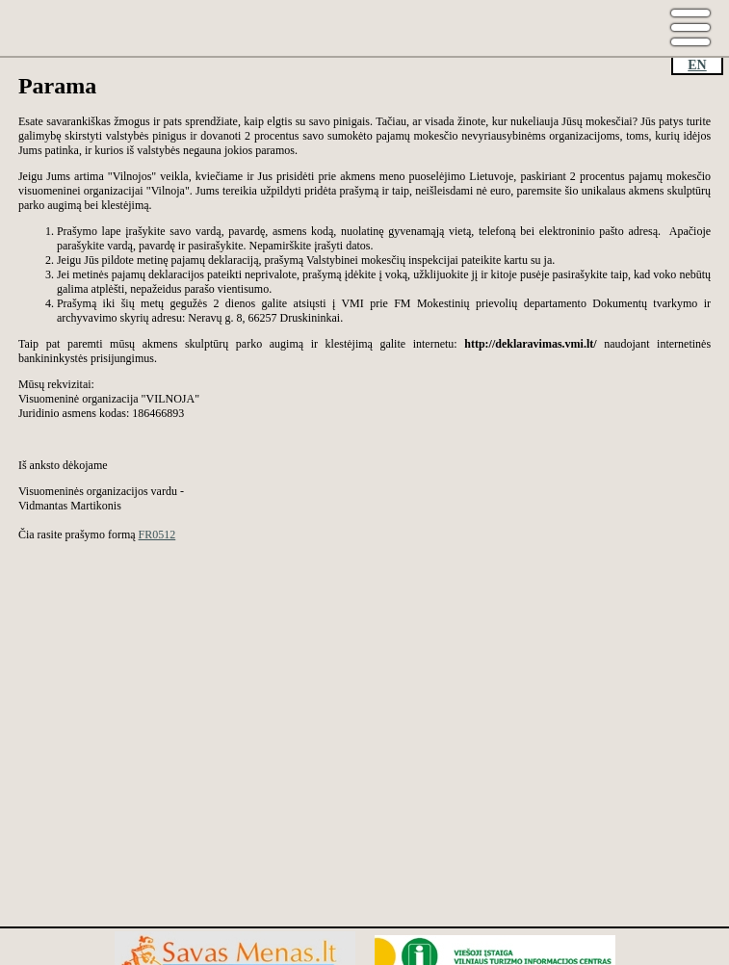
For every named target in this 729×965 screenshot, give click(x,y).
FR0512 (157, 534)
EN (697, 65)
